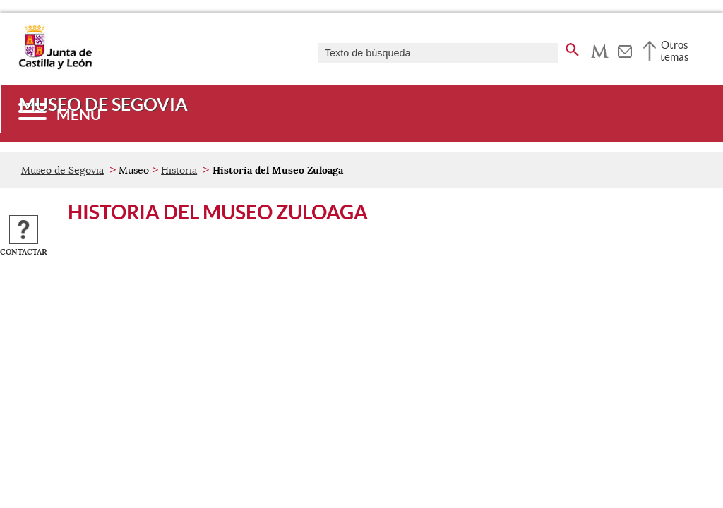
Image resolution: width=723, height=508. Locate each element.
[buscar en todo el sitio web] (572, 47)
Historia (179, 170)
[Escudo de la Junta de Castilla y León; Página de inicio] (55, 66)
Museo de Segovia (62, 170)
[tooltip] (600, 49)
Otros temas (674, 51)
